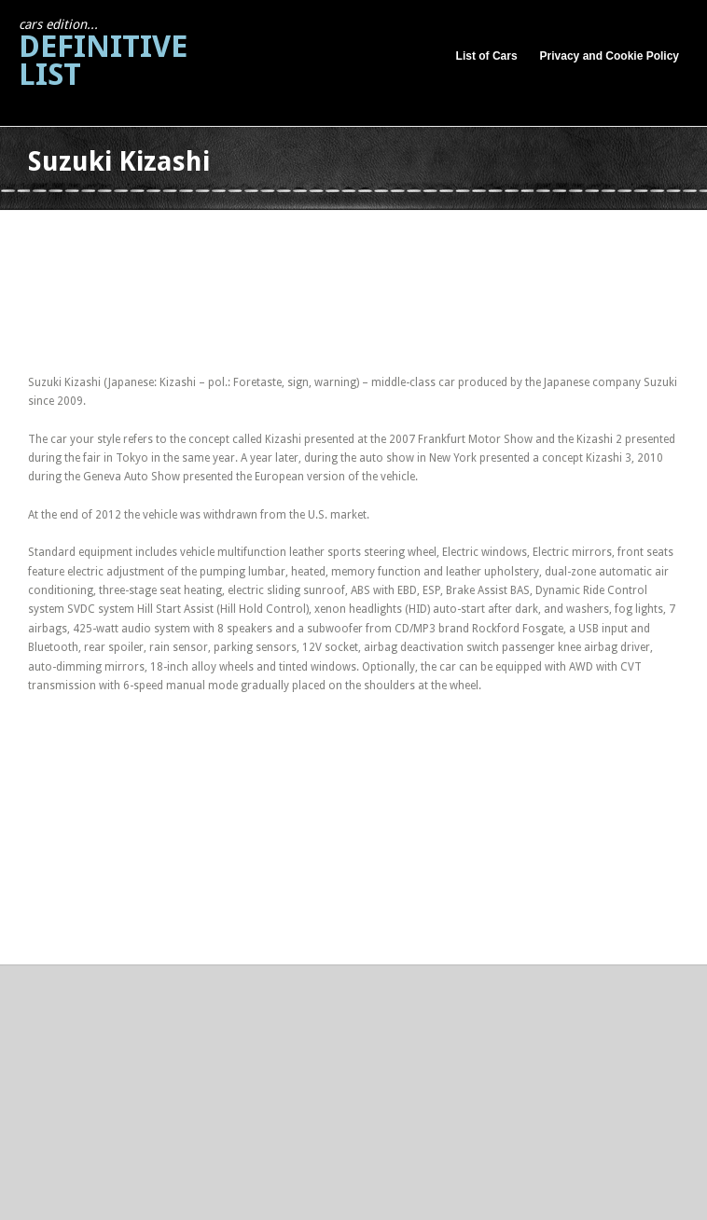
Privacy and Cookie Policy (609, 55)
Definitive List (103, 54)
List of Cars (487, 55)
